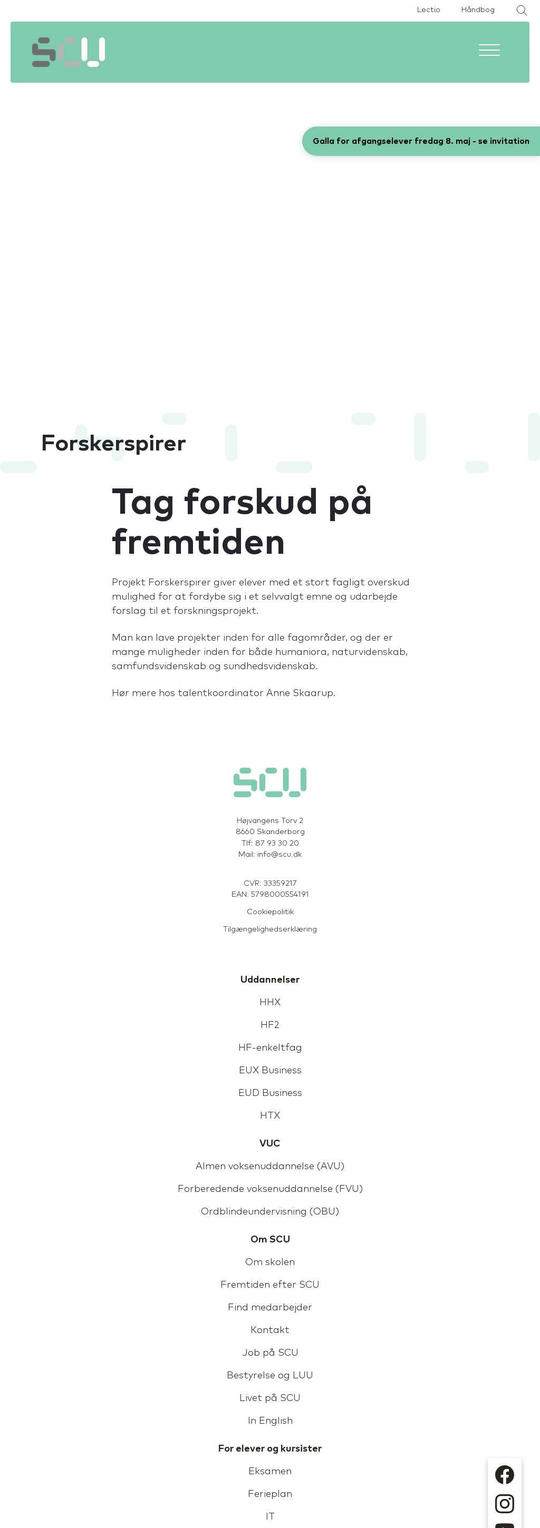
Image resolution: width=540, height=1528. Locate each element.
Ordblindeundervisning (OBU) (270, 1212)
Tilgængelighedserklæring (270, 929)
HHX (270, 1002)
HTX (270, 1116)
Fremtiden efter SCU (270, 1285)
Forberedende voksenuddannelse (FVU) (270, 1189)
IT (270, 1517)
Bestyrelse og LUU (270, 1375)
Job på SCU (270, 1353)
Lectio (428, 10)
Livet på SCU (270, 1398)
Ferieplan (270, 1494)
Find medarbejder (270, 1307)
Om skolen (270, 1262)
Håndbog (478, 10)
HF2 (270, 1025)
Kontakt (270, 1330)
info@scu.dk (279, 854)
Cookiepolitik (270, 912)
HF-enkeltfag (270, 1048)
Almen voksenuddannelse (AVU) (270, 1166)
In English (270, 1421)
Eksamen (270, 1471)
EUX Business (270, 1070)
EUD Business (270, 1093)
